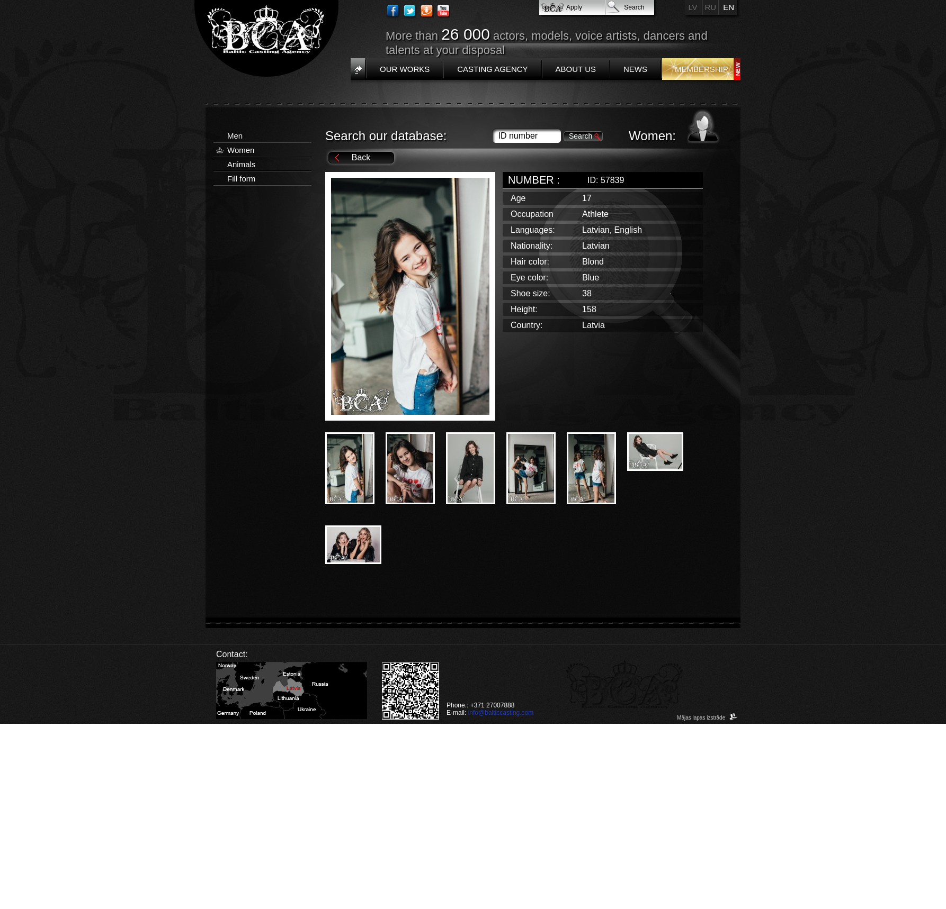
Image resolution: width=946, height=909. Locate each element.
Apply (574, 7)
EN (728, 7)
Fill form (241, 178)
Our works (405, 69)
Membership (701, 69)
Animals (241, 164)
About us (576, 69)
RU (711, 7)
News (635, 69)
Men (235, 135)
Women (240, 150)
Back (361, 157)
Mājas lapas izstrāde (707, 718)
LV (692, 7)
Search (634, 7)
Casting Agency (492, 69)
